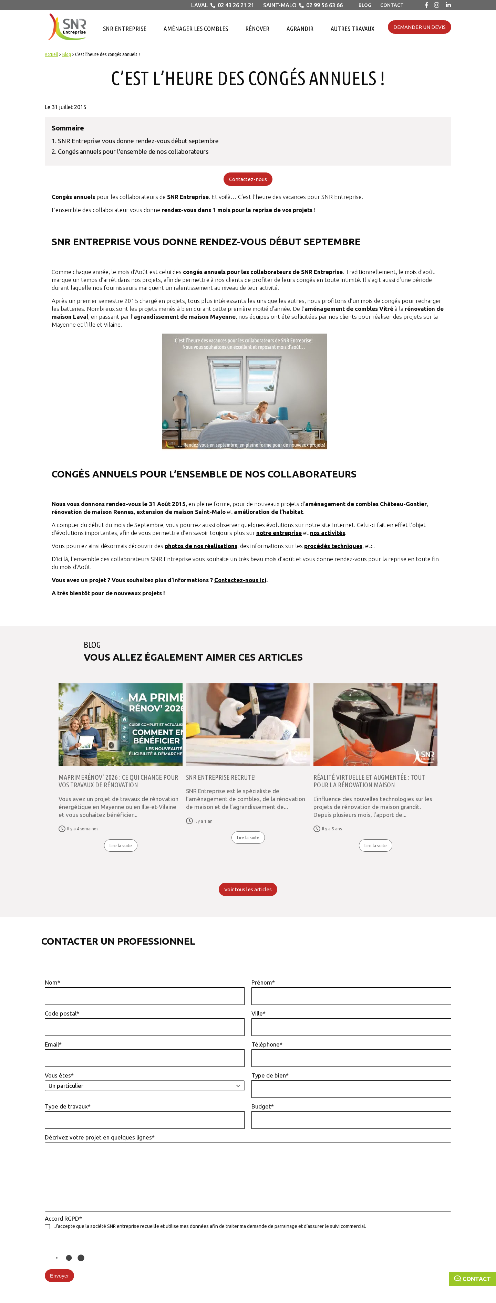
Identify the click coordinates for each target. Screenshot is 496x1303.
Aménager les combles (196, 28)
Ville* (351, 1023)
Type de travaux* (145, 1116)
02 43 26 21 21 (236, 5)
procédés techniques (333, 546)
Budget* (351, 1116)
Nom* (145, 992)
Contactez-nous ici (240, 580)
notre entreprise (279, 532)
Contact (392, 5)
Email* (145, 1054)
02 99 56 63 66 (324, 5)
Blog (365, 5)
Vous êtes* (145, 1081)
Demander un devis (419, 27)
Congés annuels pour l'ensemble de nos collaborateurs (133, 151)
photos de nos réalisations (201, 546)
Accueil (51, 54)
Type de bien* (351, 1085)
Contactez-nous (248, 179)
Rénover (257, 28)
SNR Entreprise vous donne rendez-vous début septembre (138, 140)
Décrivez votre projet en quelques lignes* (248, 1173)
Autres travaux (352, 28)
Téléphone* (351, 1054)
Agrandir (300, 28)
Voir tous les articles (248, 889)
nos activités (327, 532)
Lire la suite (121, 845)
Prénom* (351, 992)
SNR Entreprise (124, 28)
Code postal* (145, 1023)
